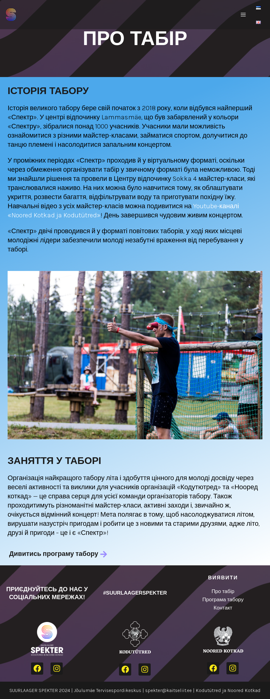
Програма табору (223, 599)
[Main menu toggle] (243, 14)
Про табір (223, 591)
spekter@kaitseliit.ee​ (168, 690)
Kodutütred (208, 690)
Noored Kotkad (244, 690)
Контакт (223, 608)
